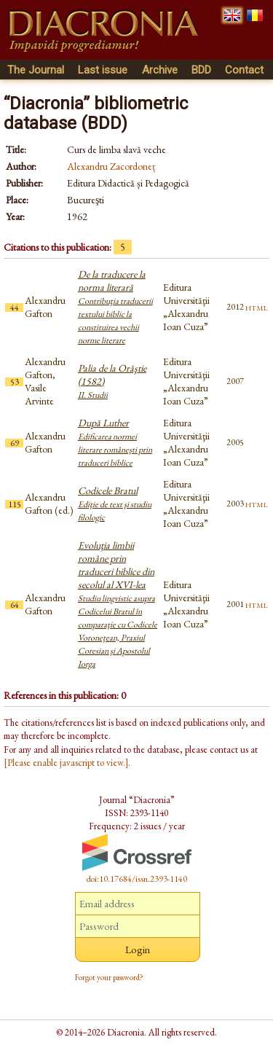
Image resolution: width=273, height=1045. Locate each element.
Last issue (102, 70)
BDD (201, 70)
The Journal (35, 70)
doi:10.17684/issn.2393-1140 (137, 878)
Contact (244, 70)
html (256, 306)
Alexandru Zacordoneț (111, 166)
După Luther (115, 442)
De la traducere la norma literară (115, 306)
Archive (160, 70)
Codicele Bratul (114, 503)
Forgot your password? (109, 977)
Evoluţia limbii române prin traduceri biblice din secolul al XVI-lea (117, 604)
